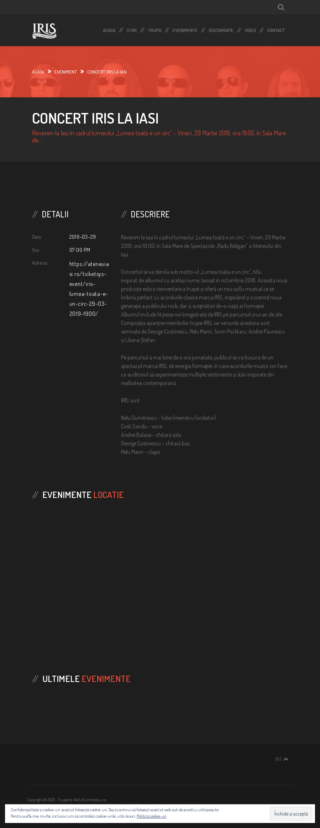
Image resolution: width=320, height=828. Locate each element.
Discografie (221, 28)
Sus (278, 759)
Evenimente (185, 28)
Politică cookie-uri (152, 816)
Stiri (132, 28)
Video (250, 28)
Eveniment (65, 72)
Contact (276, 28)
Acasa (109, 28)
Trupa (154, 28)
